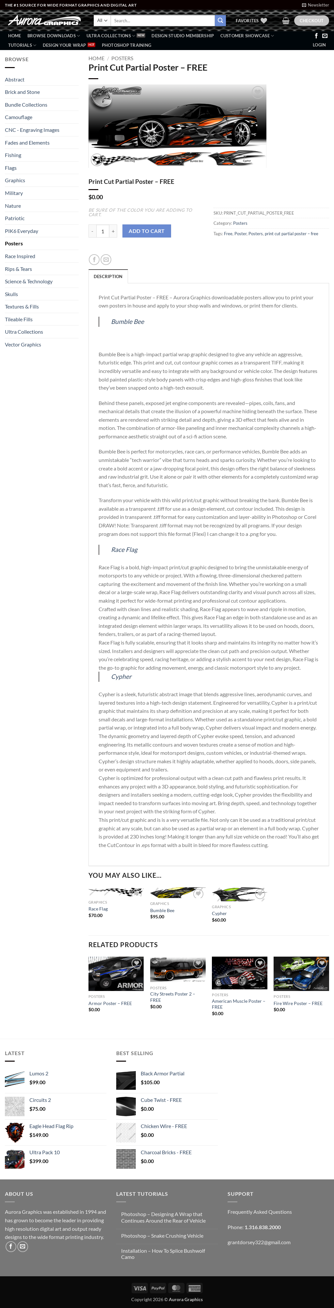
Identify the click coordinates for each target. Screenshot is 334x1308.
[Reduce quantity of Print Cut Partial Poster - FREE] (92, 231)
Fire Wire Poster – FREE (298, 1003)
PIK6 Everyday (21, 231)
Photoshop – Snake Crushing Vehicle (162, 1235)
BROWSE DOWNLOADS (53, 36)
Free (228, 233)
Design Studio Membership (182, 35)
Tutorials (22, 45)
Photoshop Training (126, 45)
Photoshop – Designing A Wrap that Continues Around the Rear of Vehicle (163, 1217)
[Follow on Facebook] (316, 36)
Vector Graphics (23, 344)
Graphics (15, 180)
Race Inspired (20, 256)
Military (14, 193)
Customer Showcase (247, 36)
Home (14, 35)
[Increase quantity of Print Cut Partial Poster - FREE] (113, 231)
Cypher (121, 676)
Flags (11, 168)
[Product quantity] (102, 231)
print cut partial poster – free (291, 233)
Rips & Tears (18, 269)
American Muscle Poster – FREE (238, 1004)
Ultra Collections (111, 36)
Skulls (11, 294)
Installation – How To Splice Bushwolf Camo (163, 1253)
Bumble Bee (127, 321)
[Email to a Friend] (106, 259)
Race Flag (124, 549)
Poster (240, 233)
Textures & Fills (22, 306)
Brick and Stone (22, 92)
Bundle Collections (26, 104)
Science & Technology (29, 281)
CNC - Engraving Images (32, 130)
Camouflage (18, 117)
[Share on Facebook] (94, 259)
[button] (315, 5)
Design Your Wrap (64, 45)
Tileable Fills (19, 319)
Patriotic (14, 218)
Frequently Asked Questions (260, 1212)
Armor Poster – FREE (110, 1003)
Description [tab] (108, 276)
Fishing (13, 155)
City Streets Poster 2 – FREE (172, 997)
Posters (14, 243)
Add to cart (147, 231)
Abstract (14, 79)
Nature (13, 206)
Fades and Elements (27, 142)
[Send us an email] (324, 36)
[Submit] (220, 20)
